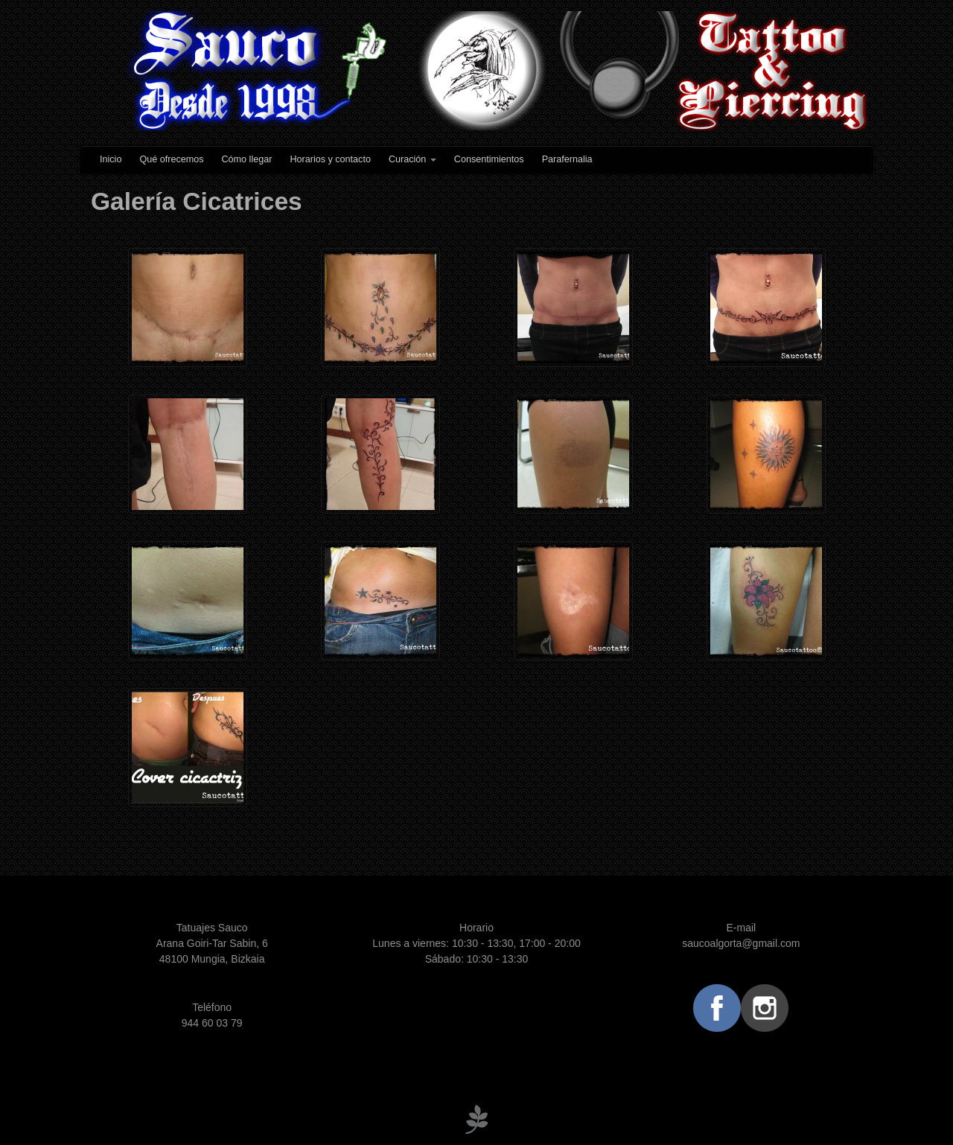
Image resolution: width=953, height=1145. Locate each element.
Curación (412, 159)
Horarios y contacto (330, 159)
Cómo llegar (247, 159)
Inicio (110, 159)
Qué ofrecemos (171, 159)
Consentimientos (489, 159)
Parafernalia (567, 159)
